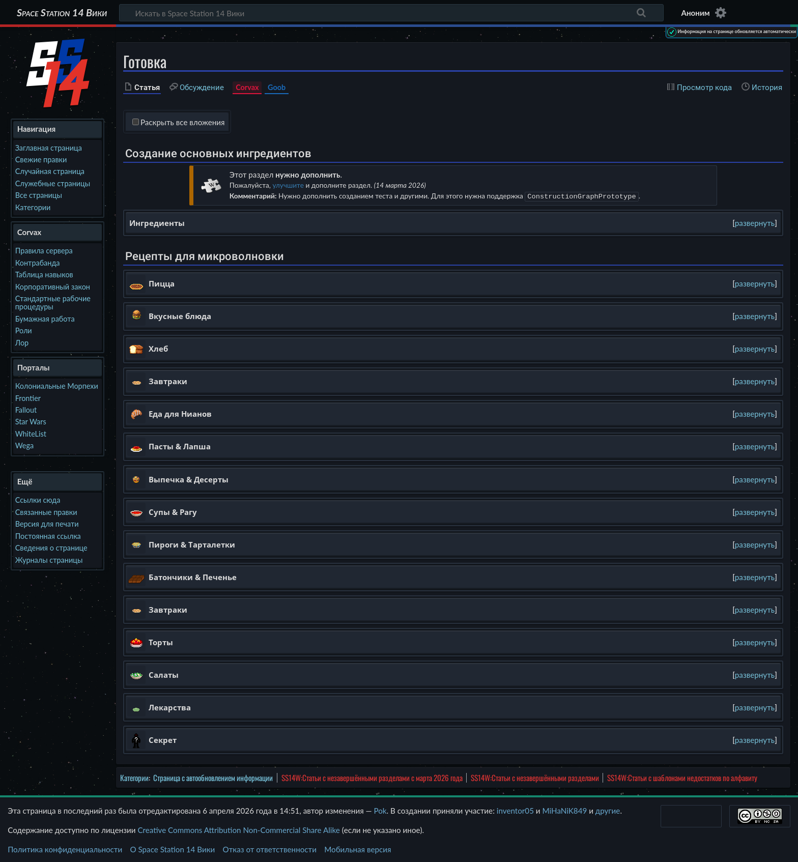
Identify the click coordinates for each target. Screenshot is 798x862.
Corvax (247, 87)
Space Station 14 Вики (62, 13)
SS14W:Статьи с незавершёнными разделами (535, 776)
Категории (134, 776)
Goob (277, 87)
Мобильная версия (357, 848)
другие (607, 809)
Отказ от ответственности (270, 848)
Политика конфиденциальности (65, 848)
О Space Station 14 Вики (172, 848)
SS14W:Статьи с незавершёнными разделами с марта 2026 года (372, 776)
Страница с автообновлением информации (213, 776)
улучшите (287, 185)
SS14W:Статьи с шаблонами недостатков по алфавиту (682, 776)
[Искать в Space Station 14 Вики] (391, 13)
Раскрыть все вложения (182, 122)
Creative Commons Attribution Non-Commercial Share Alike (238, 829)
